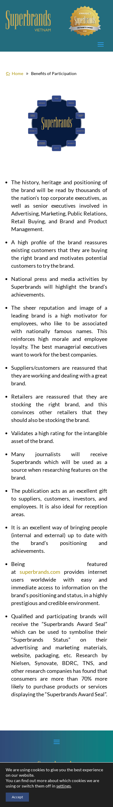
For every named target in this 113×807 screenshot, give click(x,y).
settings (63, 785)
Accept (17, 797)
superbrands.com (40, 571)
